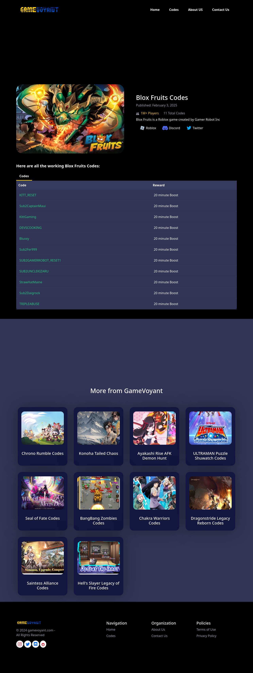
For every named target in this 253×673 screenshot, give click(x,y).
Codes (174, 10)
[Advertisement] (118, 47)
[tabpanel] (126, 245)
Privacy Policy (206, 636)
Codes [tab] (24, 176)
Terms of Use (206, 629)
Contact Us (220, 10)
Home (155, 10)
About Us (158, 629)
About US (195, 10)
